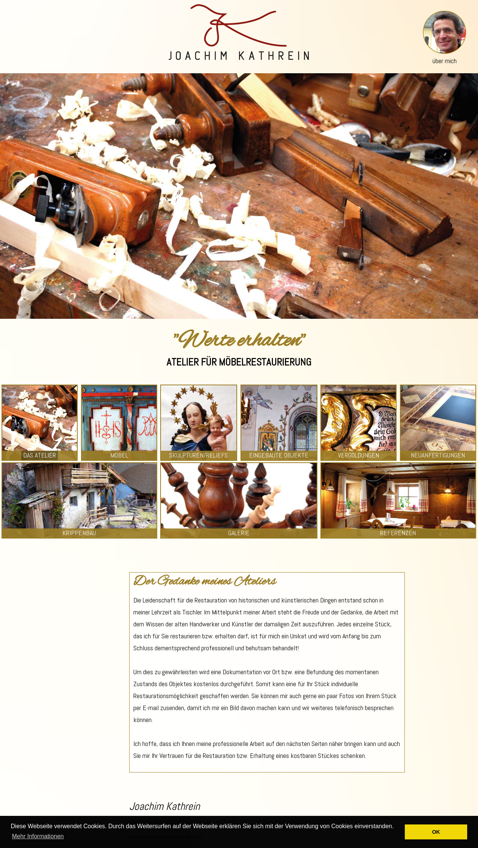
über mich (444, 60)
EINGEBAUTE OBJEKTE (278, 455)
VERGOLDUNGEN (358, 455)
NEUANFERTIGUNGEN (438, 455)
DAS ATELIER (39, 455)
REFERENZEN (398, 532)
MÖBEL (119, 455)
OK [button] (436, 832)
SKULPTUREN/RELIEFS (198, 455)
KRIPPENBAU (79, 532)
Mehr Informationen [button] (38, 836)
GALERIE (238, 532)
